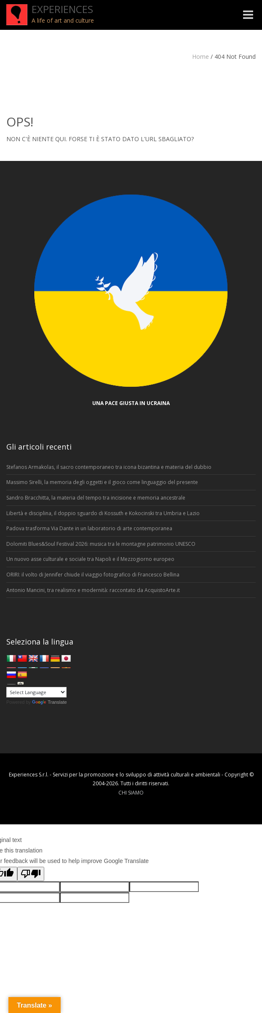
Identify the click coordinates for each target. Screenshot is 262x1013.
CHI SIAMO (131, 792)
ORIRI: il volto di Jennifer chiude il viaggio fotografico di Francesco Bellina (92, 574)
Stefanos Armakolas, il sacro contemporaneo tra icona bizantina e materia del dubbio (108, 467)
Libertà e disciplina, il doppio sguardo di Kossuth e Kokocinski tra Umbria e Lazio (103, 513)
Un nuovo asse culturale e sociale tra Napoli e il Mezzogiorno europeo (90, 559)
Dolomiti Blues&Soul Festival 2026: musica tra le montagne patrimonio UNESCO (100, 543)
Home (200, 57)
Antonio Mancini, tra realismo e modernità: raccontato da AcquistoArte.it (93, 590)
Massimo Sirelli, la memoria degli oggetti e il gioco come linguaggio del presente (102, 482)
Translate (49, 702)
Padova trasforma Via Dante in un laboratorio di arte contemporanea (89, 528)
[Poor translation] (30, 874)
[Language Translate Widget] (36, 692)
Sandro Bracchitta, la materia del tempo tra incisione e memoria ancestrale (95, 497)
